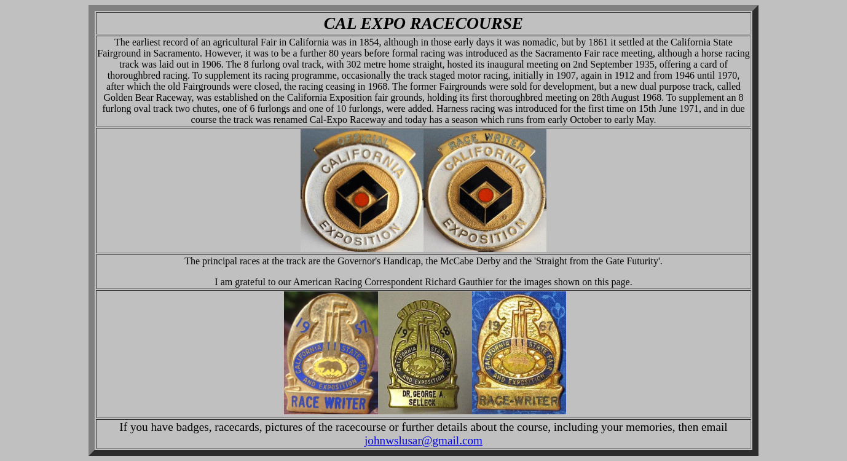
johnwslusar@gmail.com (423, 440)
